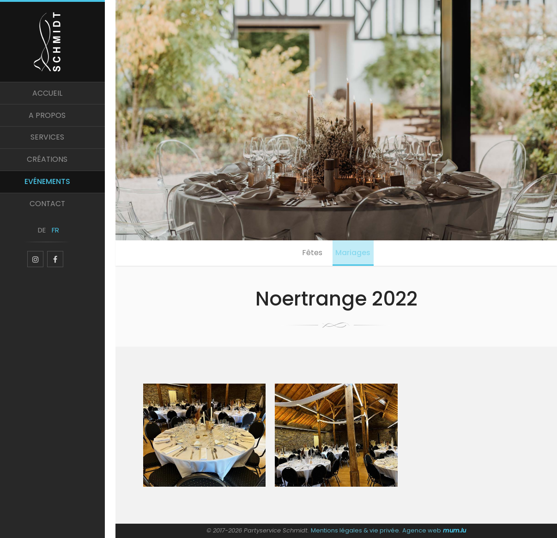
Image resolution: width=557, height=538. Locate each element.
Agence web (421, 530)
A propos (57, 119)
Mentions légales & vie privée (355, 530)
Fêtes (311, 253)
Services (58, 142)
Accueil (57, 96)
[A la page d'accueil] (57, 42)
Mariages (354, 253)
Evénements (58, 188)
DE (51, 239)
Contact (58, 211)
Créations (58, 165)
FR (64, 239)
